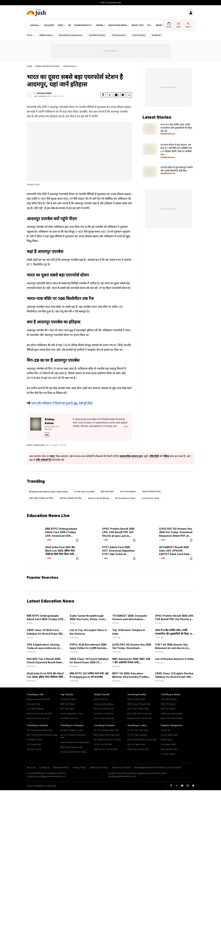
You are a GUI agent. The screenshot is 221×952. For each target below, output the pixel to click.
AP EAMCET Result (68, 699)
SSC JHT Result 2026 (136, 699)
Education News (117, 25)
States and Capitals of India (38, 699)
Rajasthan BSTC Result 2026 (139, 718)
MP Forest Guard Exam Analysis (107, 740)
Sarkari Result (167, 740)
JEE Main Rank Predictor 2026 (73, 752)
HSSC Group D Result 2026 (138, 704)
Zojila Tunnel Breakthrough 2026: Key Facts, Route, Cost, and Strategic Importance (87, 619)
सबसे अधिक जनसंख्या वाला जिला (41, 498)
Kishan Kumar (44, 93)
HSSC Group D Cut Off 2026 (105, 749)
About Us (31, 767)
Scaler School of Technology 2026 (74, 742)
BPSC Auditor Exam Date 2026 (106, 735)
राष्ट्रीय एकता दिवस (107, 492)
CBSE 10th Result (67, 704)
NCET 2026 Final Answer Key (139, 713)
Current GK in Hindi (150, 498)
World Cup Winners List (104, 709)
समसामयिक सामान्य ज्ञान (69, 66)
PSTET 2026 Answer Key (104, 718)
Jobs (60, 25)
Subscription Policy (99, 767)
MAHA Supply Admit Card (71, 713)
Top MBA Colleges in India (71, 730)
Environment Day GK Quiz (38, 718)
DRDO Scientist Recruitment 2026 (142, 740)
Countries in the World (103, 713)
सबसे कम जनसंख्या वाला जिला (71, 498)
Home (29, 66)
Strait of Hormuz (101, 699)
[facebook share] (103, 94)
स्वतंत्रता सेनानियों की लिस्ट (151, 492)
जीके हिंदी (154, 456)
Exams (99, 25)
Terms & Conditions (121, 767)
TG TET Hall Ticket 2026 (137, 730)
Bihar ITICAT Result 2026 (137, 709)
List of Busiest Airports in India (174, 659)
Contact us (44, 767)
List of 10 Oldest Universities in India (73, 736)
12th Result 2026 (168, 744)
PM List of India (33, 704)
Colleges (49, 25)
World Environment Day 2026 (39, 713)
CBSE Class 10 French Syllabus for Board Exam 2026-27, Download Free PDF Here (89, 662)
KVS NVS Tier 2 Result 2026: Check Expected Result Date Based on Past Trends (44, 662)
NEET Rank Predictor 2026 (71, 747)
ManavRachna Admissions (70, 35)
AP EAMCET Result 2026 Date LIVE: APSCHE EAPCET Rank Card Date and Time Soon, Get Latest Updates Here (176, 554)
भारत (52, 456)
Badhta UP (156, 35)
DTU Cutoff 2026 (34, 744)
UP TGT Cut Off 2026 (103, 744)
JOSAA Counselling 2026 (171, 713)
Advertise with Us (61, 767)
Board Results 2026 (169, 749)
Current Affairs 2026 (169, 735)
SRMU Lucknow (46, 35)
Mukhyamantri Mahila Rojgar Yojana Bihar (48, 492)
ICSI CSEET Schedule (69, 718)
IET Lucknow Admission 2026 (39, 730)
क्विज (166, 456)
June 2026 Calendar (35, 709)
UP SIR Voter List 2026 (84, 492)
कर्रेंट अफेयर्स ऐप (43, 459)
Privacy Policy (79, 767)
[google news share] (122, 94)
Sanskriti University (97, 35)
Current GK (165, 730)
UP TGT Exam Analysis (137, 735)
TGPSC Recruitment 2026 (138, 749)
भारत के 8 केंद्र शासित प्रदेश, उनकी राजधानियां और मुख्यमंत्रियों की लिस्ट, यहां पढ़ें (176, 127)
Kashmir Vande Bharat (98, 498)
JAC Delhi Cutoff (34, 749)
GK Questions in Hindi (125, 498)
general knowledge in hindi (47, 66)
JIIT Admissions (119, 35)
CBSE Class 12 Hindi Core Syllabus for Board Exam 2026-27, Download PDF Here (46, 634)
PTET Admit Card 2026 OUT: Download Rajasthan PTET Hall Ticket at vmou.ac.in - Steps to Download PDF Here (118, 554)
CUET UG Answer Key (110, 2)
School (34, 25)
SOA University (139, 35)
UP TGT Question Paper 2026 (106, 730)
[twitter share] (109, 94)
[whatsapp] (116, 94)
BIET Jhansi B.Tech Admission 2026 (42, 735)
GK (69, 25)
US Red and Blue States (103, 704)
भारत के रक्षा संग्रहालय (128, 492)
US (148, 25)
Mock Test (138, 25)
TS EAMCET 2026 (34, 740)
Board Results (82, 25)
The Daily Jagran (168, 754)
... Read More (125, 427)
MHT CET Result (67, 709)
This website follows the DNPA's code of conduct (157, 767)
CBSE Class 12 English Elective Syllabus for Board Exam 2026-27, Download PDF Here (174, 677)
